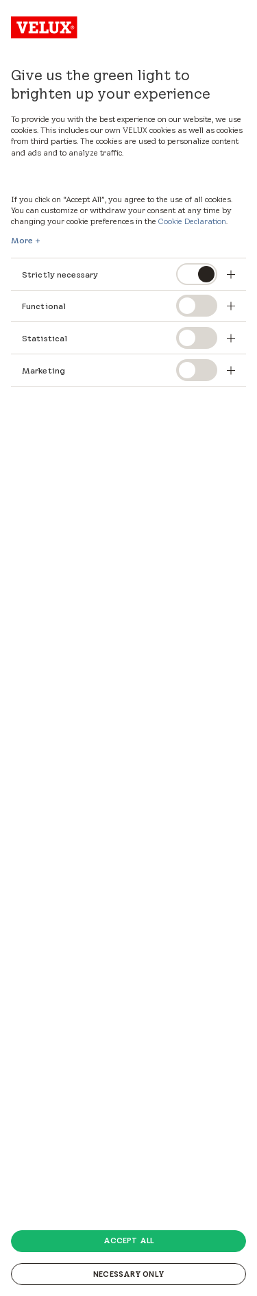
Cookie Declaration (192, 221)
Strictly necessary (60, 274)
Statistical (44, 338)
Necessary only (128, 1274)
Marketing (43, 370)
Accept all (128, 1240)
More (22, 240)
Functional (44, 306)
